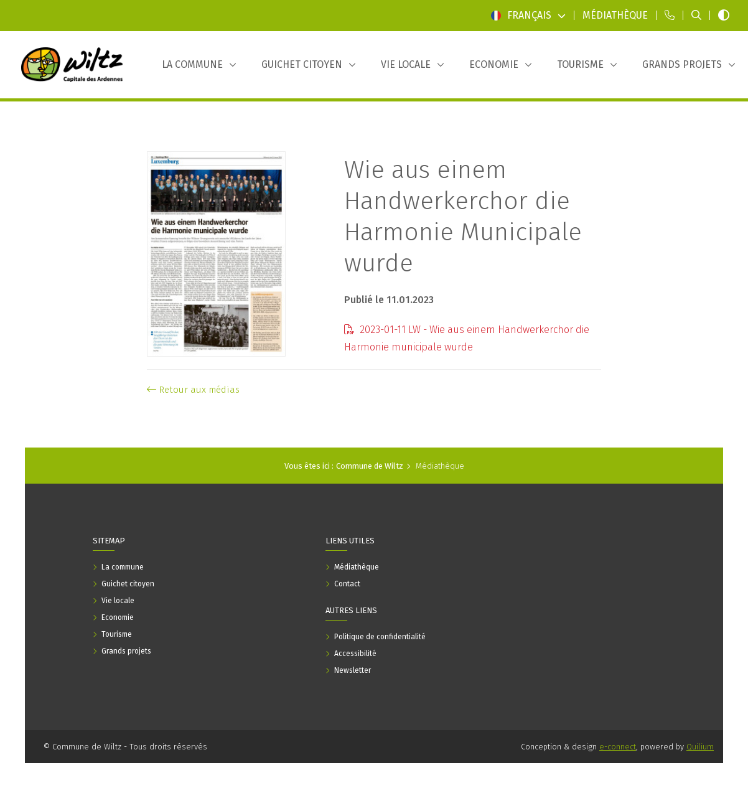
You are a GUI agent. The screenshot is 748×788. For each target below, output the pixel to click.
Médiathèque (440, 466)
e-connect (617, 746)
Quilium (700, 746)
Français (528, 15)
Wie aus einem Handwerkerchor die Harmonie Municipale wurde (463, 216)
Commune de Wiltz (369, 466)
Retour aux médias (193, 389)
